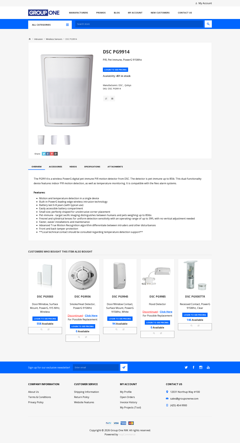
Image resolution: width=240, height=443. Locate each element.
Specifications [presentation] (92, 166)
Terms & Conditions (39, 397)
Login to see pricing (115, 69)
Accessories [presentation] (55, 166)
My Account (205, 3)
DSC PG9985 (157, 296)
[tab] (36, 166)
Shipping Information (86, 392)
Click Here (91, 315)
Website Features (84, 402)
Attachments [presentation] (115, 166)
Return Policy (81, 397)
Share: (37, 153)
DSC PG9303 (45, 296)
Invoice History (128, 402)
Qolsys (128, 85)
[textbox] (139, 24)
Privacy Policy (35, 402)
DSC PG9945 (120, 296)
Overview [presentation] (37, 166)
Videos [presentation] (73, 166)
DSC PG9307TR (195, 296)
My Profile (126, 392)
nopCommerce (127, 434)
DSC (120, 85)
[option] (40, 140)
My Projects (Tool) (130, 407)
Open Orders (127, 397)
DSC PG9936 (82, 296)
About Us (33, 392)
